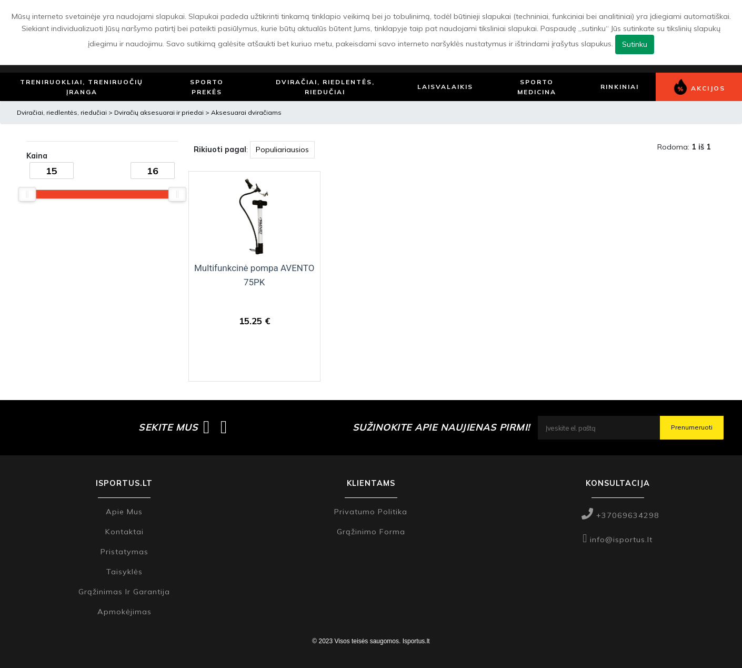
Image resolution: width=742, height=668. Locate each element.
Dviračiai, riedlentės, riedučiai (62, 112)
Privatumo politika (370, 511)
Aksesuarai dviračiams (246, 112)
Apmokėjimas (124, 611)
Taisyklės (124, 571)
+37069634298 (620, 515)
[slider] (27, 194)
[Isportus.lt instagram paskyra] (224, 427)
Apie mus (124, 511)
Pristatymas (124, 551)
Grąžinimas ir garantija (124, 591)
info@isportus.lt (618, 539)
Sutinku (634, 44)
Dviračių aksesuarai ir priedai (159, 112)
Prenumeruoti (692, 427)
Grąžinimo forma (371, 531)
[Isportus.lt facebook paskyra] (206, 427)
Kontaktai (124, 531)
